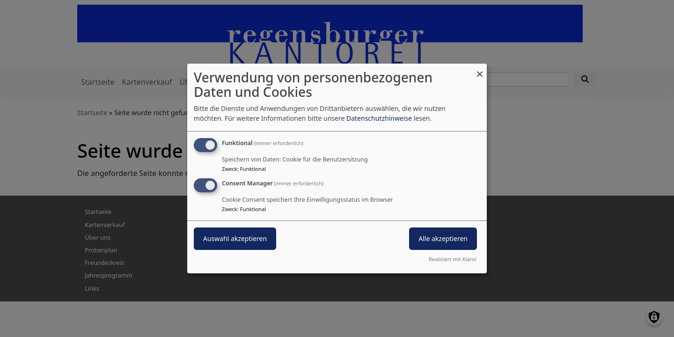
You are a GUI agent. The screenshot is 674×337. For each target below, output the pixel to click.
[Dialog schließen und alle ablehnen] (480, 69)
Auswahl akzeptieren (235, 238)
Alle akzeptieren (443, 238)
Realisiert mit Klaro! (452, 259)
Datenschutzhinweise (379, 118)
